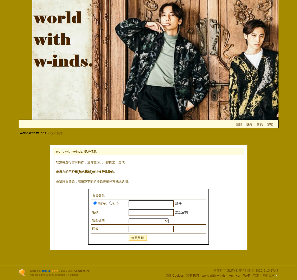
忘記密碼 (181, 212)
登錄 (249, 124)
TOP (256, 275)
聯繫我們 (192, 275)
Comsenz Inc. (82, 270)
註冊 (239, 124)
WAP (246, 275)
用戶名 (100, 204)
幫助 (270, 124)
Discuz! (46, 270)
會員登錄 (137, 238)
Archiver (235, 275)
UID (114, 204)
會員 (260, 124)
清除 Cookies (174, 275)
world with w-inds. (33, 133)
